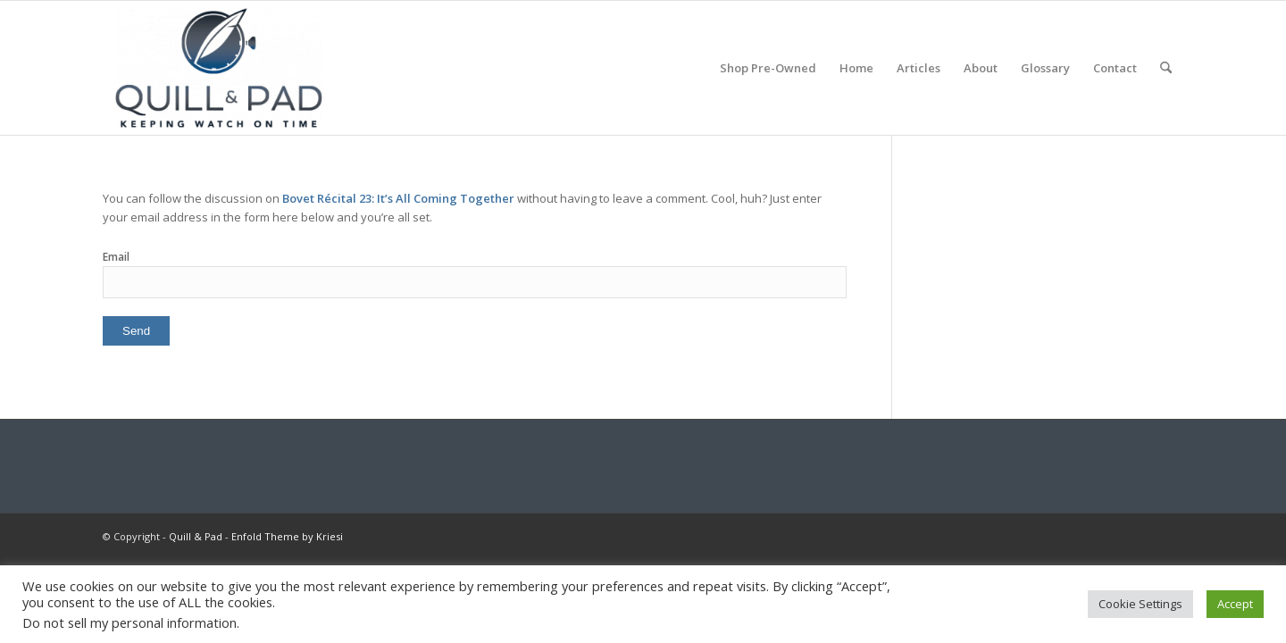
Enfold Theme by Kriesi (287, 536)
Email (116, 256)
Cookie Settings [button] (1140, 604)
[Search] (1165, 68)
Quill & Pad (195, 536)
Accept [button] (1235, 604)
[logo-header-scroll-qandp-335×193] (219, 68)
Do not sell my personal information (129, 622)
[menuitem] (768, 68)
